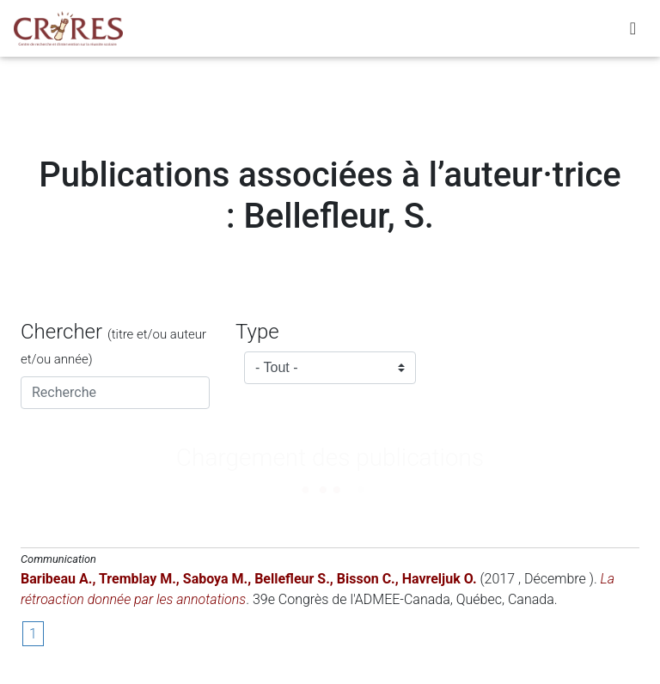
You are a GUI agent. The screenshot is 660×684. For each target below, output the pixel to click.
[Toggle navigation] (633, 32)
